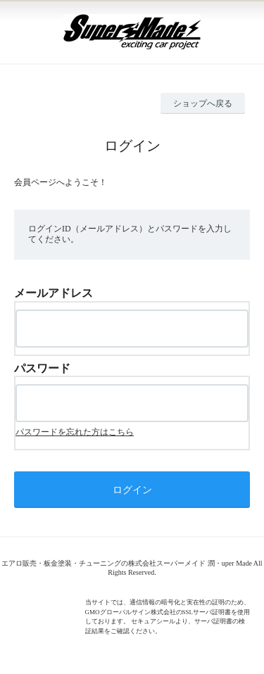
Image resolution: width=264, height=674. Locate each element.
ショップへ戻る (202, 103)
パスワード (42, 368)
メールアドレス (53, 293)
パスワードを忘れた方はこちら (74, 432)
